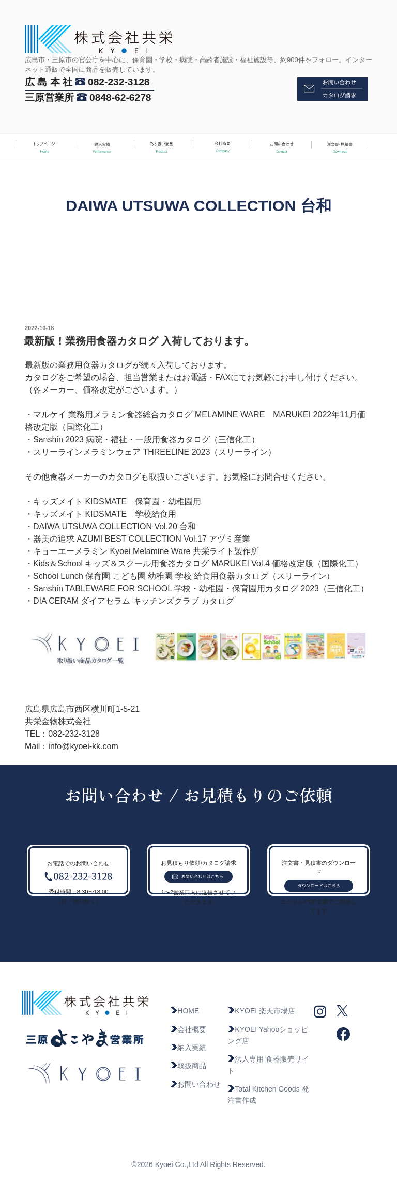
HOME (184, 1011)
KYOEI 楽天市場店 (261, 1011)
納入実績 (188, 1047)
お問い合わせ (195, 1084)
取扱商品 (188, 1066)
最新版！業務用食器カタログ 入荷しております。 (139, 341)
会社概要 (188, 1029)
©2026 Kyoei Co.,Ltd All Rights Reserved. (198, 1164)
